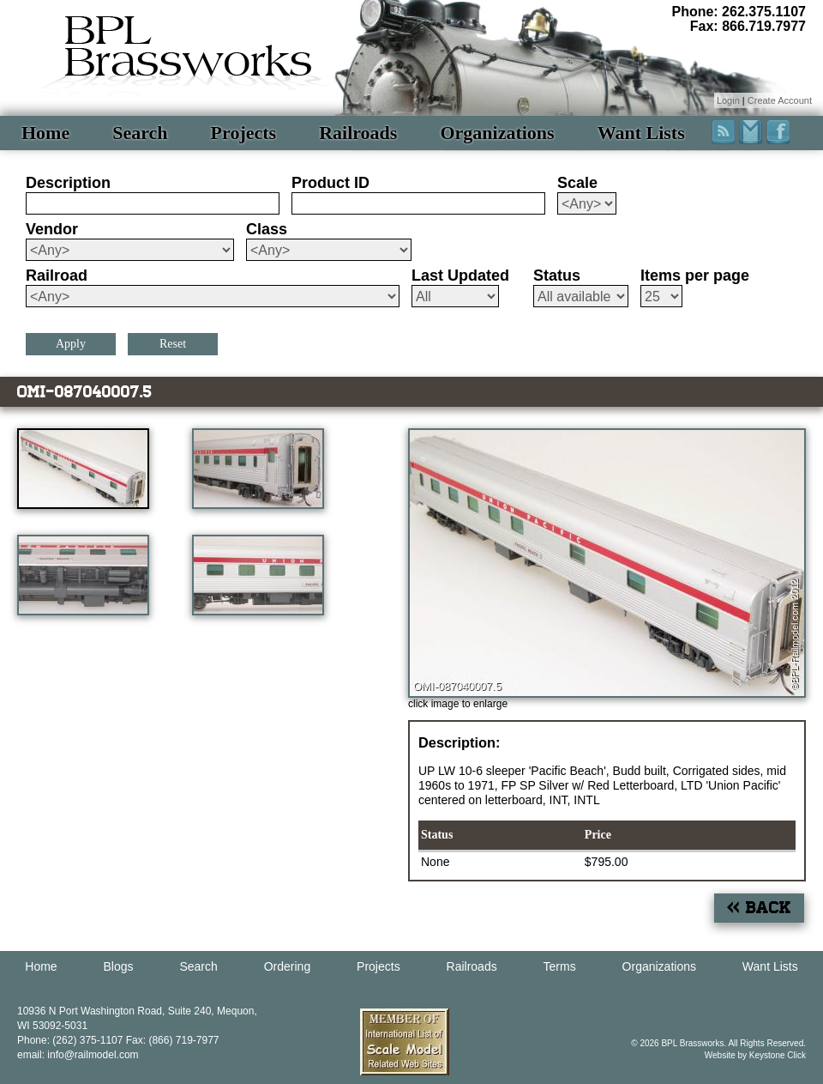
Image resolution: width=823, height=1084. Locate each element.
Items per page (694, 275)
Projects (244, 132)
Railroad (56, 275)
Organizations (497, 132)
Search (139, 132)
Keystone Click (777, 1055)
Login (728, 100)
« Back (759, 907)
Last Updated (460, 275)
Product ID (330, 182)
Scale (577, 182)
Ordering (287, 966)
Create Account (780, 100)
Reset (172, 343)
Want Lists (641, 132)
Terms (560, 966)
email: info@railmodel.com (78, 1055)
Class (266, 229)
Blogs (119, 966)
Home (45, 132)
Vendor (52, 229)
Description (68, 182)
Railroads (358, 132)
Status (556, 275)
